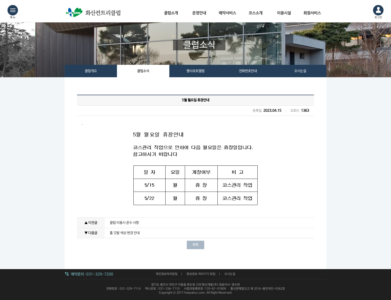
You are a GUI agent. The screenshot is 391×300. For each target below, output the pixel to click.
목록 (195, 245)
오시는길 (300, 71)
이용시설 (284, 13)
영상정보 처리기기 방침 (201, 274)
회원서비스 (312, 13)
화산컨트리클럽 (94, 14)
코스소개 (256, 13)
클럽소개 (171, 13)
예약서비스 (227, 13)
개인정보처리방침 (167, 274)
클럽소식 (143, 71)
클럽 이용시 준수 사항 (124, 223)
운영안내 (199, 13)
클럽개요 (91, 71)
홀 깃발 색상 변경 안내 (125, 233)
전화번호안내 (248, 71)
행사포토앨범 (195, 71)
